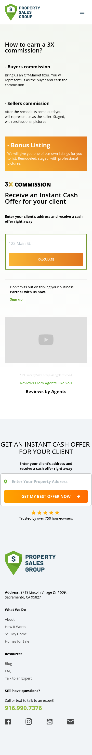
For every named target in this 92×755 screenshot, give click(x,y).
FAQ (8, 671)
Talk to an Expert (18, 678)
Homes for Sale (17, 641)
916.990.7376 (23, 708)
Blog (8, 663)
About (9, 619)
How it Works (15, 626)
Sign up (16, 299)
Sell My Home (16, 634)
